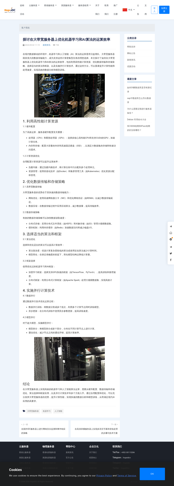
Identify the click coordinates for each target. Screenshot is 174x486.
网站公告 (131, 53)
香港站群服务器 (49, 452)
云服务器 (33, 5)
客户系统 (25, 28)
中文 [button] (128, 9)
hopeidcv (127, 458)
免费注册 (164, 9)
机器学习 (47, 411)
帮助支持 (131, 47)
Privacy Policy (104, 475)
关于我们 (97, 9)
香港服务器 (49, 5)
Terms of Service (126, 475)
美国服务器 (66, 5)
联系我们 (107, 9)
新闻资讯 (46, 45)
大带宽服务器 (33, 411)
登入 (154, 9)
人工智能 (58, 411)
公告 (138, 9)
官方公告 (69, 458)
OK (152, 474)
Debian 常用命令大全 (136, 119)
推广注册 (116, 9)
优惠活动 (131, 66)
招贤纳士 (93, 458)
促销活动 (22, 9)
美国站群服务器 (49, 458)
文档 (146, 9)
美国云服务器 (25, 458)
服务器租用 (83, 5)
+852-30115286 (128, 452)
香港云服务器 (25, 452)
